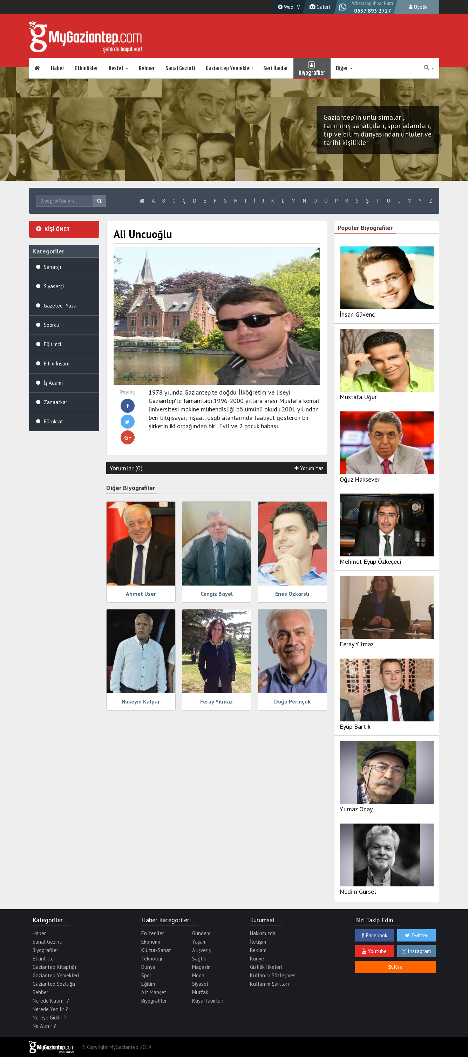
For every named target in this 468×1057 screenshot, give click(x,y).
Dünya (148, 967)
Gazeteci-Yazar (61, 305)
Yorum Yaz (309, 468)
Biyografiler (312, 68)
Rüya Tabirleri (207, 1000)
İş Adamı (53, 382)
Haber (58, 68)
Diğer (344, 68)
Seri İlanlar (275, 68)
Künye (257, 958)
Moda (198, 975)
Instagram (416, 951)
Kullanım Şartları (269, 983)
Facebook (374, 935)
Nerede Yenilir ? (50, 1009)
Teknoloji (151, 958)
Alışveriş (201, 950)
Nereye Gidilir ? (49, 1017)
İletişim (258, 941)
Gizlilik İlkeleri (266, 967)
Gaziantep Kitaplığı (54, 967)
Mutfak (200, 992)
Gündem (201, 933)
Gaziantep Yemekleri (229, 68)
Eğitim (148, 983)
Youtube (374, 951)
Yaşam (199, 941)
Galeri (319, 7)
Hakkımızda (263, 933)
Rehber (147, 68)
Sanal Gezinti (180, 68)
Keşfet (118, 68)
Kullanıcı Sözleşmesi (273, 975)
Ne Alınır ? (44, 1026)
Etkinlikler (86, 68)
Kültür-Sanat (156, 950)
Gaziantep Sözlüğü (54, 983)
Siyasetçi (54, 286)
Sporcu (51, 325)
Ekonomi (150, 941)
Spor (146, 975)
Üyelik (418, 7)
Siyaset (200, 983)
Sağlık (199, 958)
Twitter (416, 935)
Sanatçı (52, 267)
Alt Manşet (153, 992)
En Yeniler (152, 933)
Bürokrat (53, 421)
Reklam (258, 950)
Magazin (201, 967)
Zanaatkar (55, 402)
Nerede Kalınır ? (51, 1000)
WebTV (288, 7)
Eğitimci (52, 344)
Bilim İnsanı (56, 363)
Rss (395, 967)
